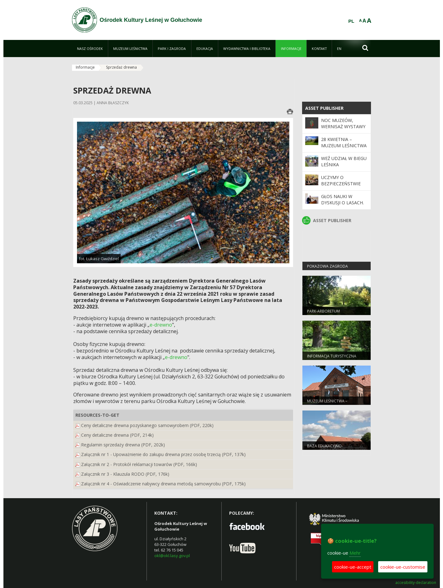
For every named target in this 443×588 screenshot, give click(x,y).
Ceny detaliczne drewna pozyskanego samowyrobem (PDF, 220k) (147, 425)
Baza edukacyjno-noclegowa (325, 448)
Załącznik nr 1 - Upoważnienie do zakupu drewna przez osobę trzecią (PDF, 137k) (163, 454)
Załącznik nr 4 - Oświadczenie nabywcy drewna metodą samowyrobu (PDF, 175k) (163, 484)
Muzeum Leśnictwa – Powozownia (327, 403)
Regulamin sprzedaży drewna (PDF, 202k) (123, 445)
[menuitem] (90, 48)
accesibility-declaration (415, 583)
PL (351, 21)
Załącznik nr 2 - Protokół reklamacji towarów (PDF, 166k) (139, 464)
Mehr (355, 553)
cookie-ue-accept (352, 567)
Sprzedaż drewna (121, 67)
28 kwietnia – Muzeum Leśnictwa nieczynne (344, 145)
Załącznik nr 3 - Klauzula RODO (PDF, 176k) (125, 474)
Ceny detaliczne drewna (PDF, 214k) (117, 435)
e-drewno (161, 324)
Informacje (85, 67)
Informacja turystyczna (331, 356)
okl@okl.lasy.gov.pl (172, 555)
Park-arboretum (323, 311)
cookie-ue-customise (402, 567)
